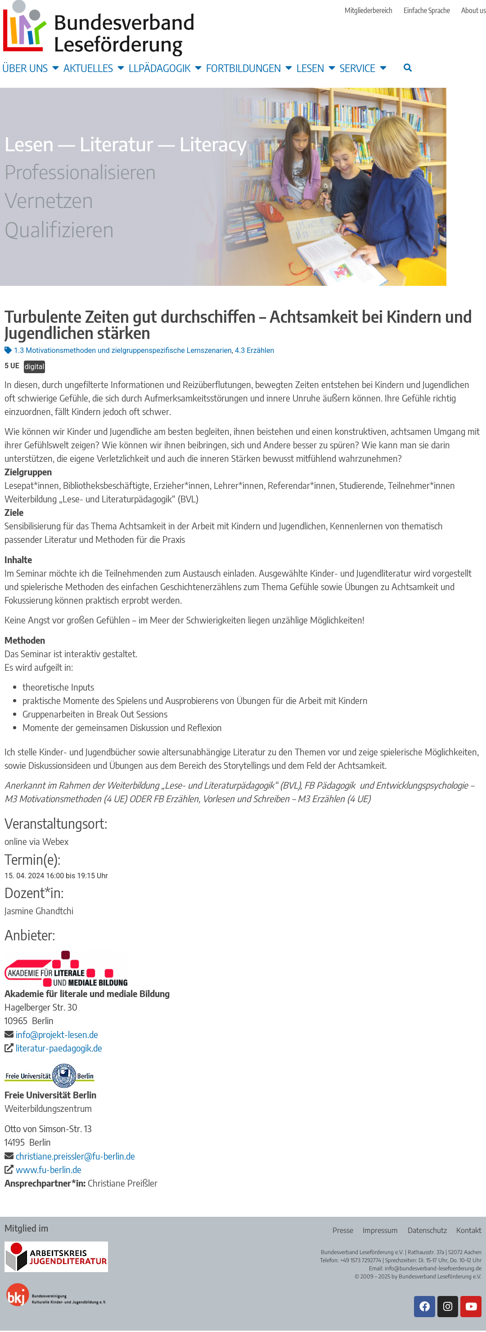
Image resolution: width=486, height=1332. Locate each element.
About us (473, 10)
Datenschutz (425, 1230)
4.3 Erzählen (254, 350)
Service (363, 67)
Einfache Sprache (427, 10)
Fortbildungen (249, 67)
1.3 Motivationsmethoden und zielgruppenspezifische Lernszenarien (123, 350)
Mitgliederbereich (368, 10)
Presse (338, 1230)
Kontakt (469, 1230)
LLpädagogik (165, 67)
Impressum (377, 1230)
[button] (407, 67)
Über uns (30, 67)
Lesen (316, 67)
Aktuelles (93, 67)
